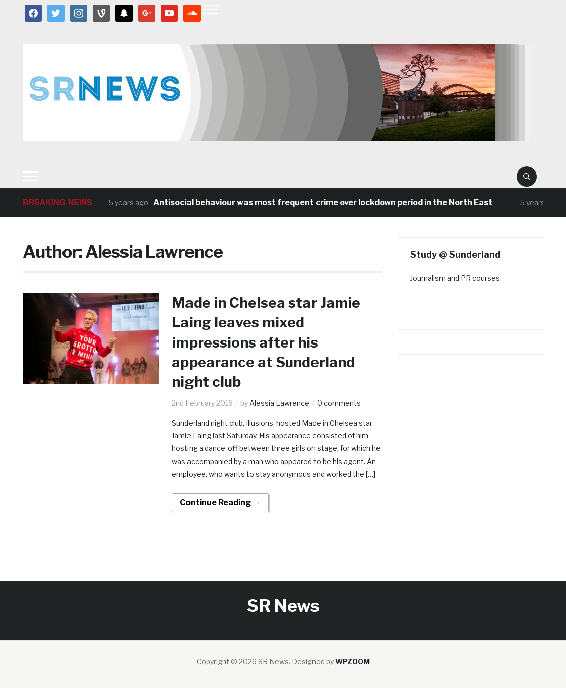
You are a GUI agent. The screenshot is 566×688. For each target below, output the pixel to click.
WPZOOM (352, 661)
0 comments (339, 402)
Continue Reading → (220, 502)
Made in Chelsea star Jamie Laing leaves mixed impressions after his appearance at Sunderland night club (266, 342)
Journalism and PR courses (455, 278)
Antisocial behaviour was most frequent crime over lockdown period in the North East (322, 202)
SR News (283, 605)
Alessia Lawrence (279, 402)
